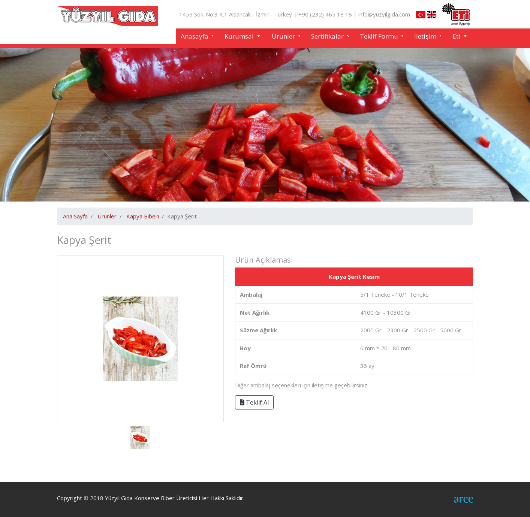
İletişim (426, 36)
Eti (457, 36)
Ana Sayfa (75, 216)
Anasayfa (195, 36)
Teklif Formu (380, 36)
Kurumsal (240, 36)
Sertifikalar (328, 36)
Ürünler (284, 36)
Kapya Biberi (142, 216)
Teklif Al (254, 402)
